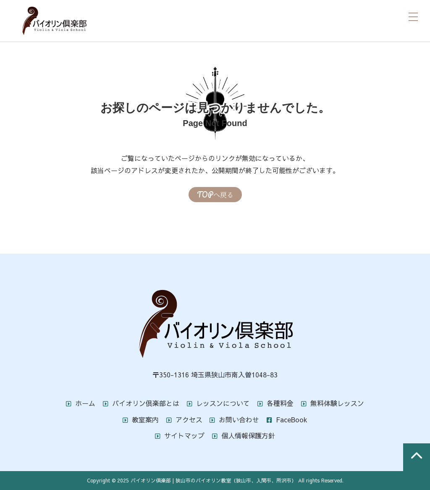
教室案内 (141, 419)
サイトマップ (180, 435)
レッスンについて (218, 403)
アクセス (184, 419)
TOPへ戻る (215, 194)
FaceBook (287, 419)
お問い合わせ (234, 419)
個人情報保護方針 (243, 435)
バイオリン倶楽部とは (141, 403)
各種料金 (275, 403)
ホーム (80, 403)
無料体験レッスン (332, 403)
